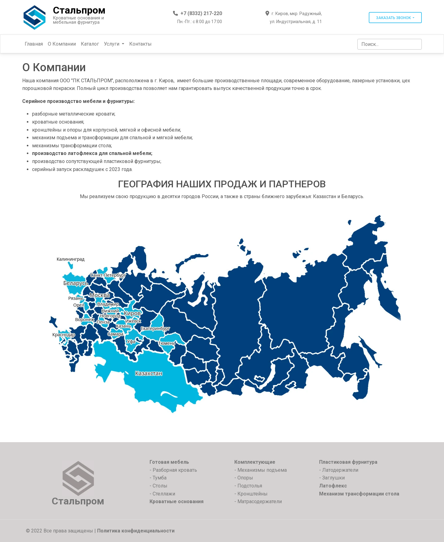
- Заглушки (332, 478)
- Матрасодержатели (258, 501)
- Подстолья (248, 486)
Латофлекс (333, 486)
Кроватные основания (177, 501)
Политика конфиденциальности (136, 531)
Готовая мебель (169, 462)
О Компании (62, 44)
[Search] (389, 44)
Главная (34, 44)
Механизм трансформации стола (359, 494)
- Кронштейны (251, 494)
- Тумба (158, 478)
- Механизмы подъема (260, 470)
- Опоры (243, 478)
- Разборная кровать (173, 470)
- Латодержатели (338, 470)
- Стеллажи (162, 494)
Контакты (140, 44)
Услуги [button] (112, 44)
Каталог (90, 44)
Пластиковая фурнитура (348, 462)
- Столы (158, 486)
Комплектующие (254, 462)
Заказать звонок (394, 18)
